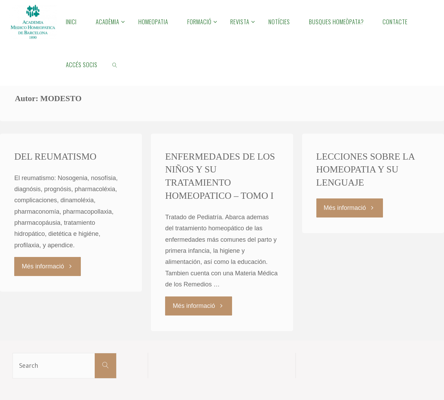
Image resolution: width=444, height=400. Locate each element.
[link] (115, 64)
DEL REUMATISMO (55, 156)
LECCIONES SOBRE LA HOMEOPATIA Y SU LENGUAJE (365, 169)
